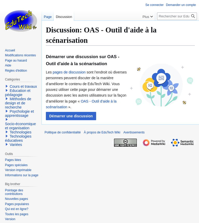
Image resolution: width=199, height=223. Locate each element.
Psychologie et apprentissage (19, 113)
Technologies (20, 132)
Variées (16, 145)
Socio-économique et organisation (20, 126)
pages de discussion (69, 72)
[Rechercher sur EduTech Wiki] (177, 16)
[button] (71, 116)
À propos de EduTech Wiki (102, 132)
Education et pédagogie (17, 93)
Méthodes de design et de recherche (18, 103)
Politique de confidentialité (63, 132)
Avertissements (134, 132)
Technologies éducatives (18, 138)
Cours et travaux (23, 86)
